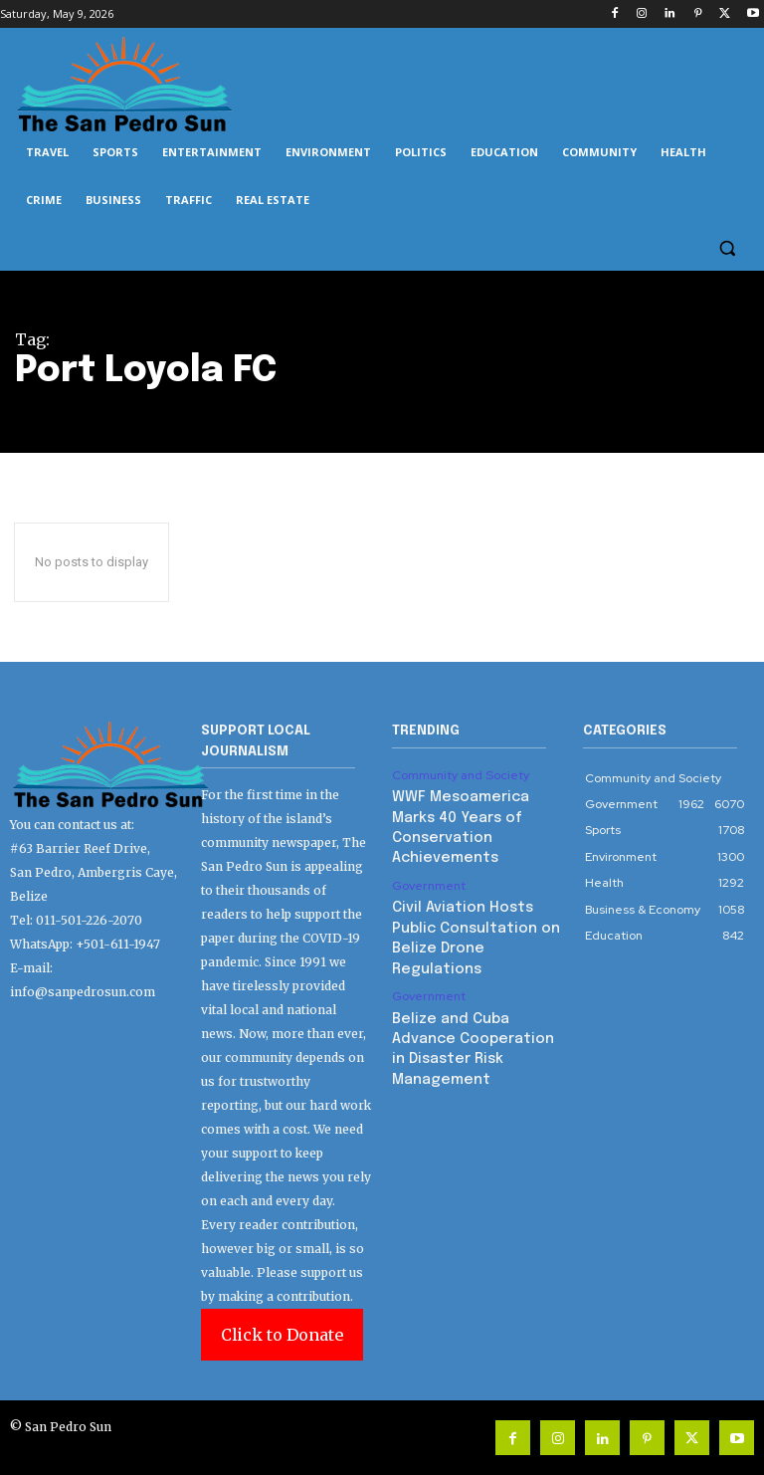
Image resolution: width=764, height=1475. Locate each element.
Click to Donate (282, 1335)
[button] (726, 248)
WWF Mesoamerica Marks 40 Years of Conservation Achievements (474, 813)
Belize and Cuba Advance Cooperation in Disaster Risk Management (472, 980)
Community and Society (460, 775)
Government (428, 859)
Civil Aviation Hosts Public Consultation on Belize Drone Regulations (472, 897)
